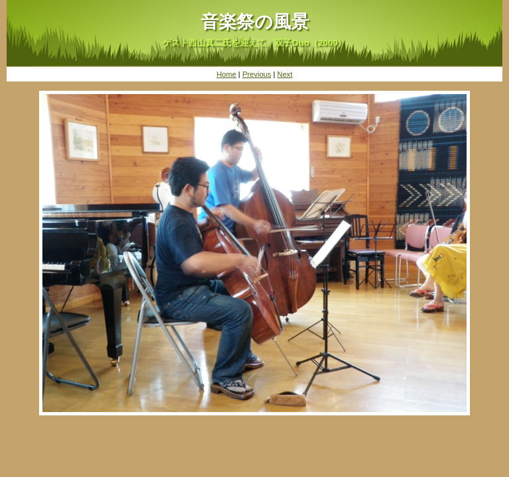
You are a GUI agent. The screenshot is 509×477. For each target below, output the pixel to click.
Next (284, 74)
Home (227, 74)
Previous (257, 74)
